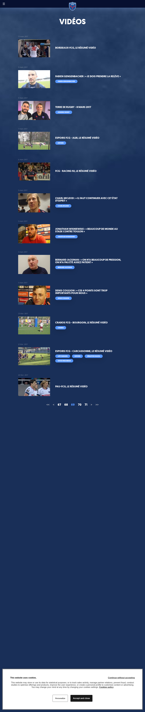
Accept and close (81, 698)
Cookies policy (106, 687)
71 (86, 405)
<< (47, 404)
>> (97, 404)
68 (66, 405)
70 (79, 405)
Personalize (60, 698)
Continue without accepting (121, 678)
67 (59, 405)
